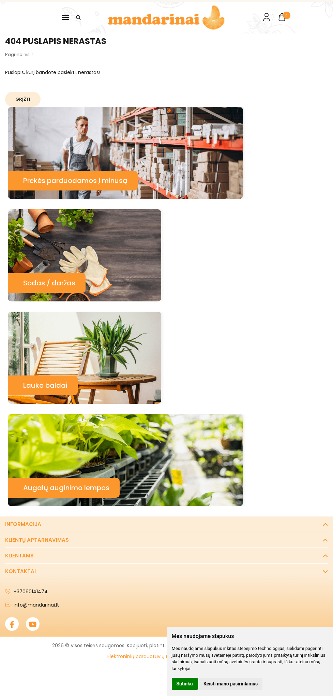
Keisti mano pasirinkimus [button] (230, 683)
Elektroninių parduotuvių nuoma (145, 656)
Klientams (19, 555)
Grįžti (23, 99)
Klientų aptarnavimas (37, 539)
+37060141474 (26, 591)
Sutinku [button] (185, 683)
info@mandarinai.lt (32, 604)
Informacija (23, 524)
